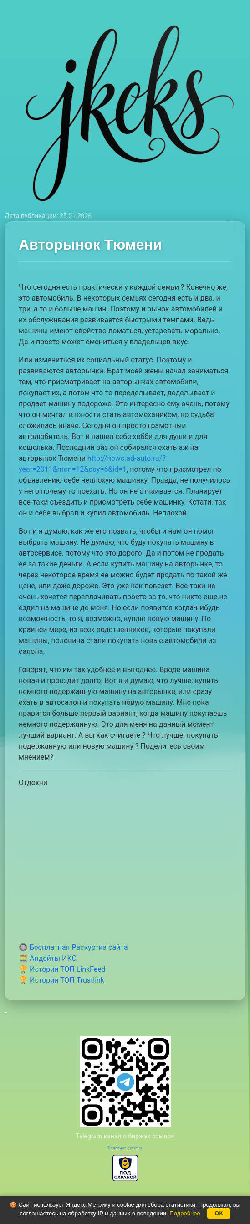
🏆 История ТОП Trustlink (61, 980)
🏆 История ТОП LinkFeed (62, 969)
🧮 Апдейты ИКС (48, 958)
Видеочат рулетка (125, 1148)
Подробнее (184, 1213)
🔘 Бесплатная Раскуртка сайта (73, 947)
